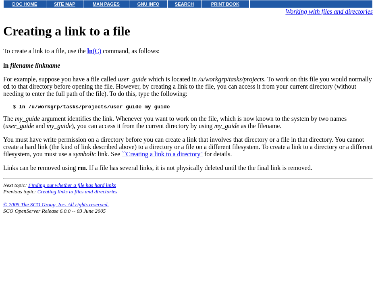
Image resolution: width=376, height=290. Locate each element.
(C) (94, 51)
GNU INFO (148, 4)
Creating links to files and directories (77, 193)
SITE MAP (64, 4)
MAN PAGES (106, 4)
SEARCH (184, 4)
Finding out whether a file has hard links (72, 186)
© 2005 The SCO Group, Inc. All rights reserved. (56, 206)
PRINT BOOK (225, 4)
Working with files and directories (329, 11)
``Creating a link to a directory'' (162, 155)
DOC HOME (24, 4)
